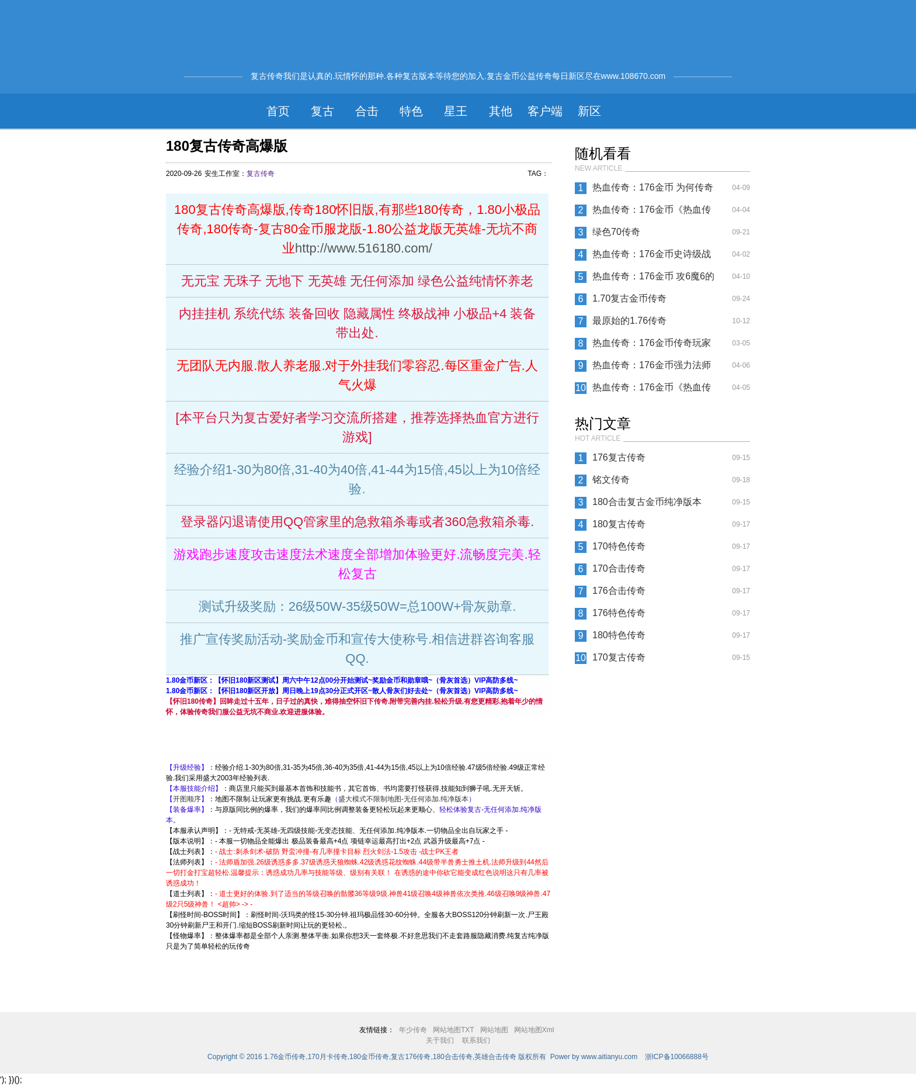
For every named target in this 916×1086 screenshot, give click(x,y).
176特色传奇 (619, 613)
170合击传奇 (619, 568)
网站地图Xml (534, 1030)
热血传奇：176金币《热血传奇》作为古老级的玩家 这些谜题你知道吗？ (654, 213)
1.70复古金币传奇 (629, 298)
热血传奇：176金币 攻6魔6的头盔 (653, 279)
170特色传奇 (619, 546)
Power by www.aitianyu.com (593, 1057)
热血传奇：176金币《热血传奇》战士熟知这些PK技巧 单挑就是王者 (651, 390)
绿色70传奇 (616, 232)
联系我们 (476, 1040)
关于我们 (440, 1040)
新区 (589, 111)
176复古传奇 (619, 457)
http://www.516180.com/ (363, 248)
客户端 (545, 111)
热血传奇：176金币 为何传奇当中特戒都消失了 (652, 190)
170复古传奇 (619, 657)
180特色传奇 (619, 635)
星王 (455, 111)
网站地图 (494, 1030)
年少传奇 (413, 1030)
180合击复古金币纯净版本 (647, 502)
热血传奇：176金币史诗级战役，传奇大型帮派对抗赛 (651, 257)
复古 (322, 111)
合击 (367, 111)
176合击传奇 (619, 591)
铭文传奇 (611, 480)
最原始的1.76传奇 (629, 321)
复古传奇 (261, 174)
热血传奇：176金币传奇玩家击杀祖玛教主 (651, 346)
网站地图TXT (453, 1030)
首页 (278, 111)
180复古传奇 (619, 524)
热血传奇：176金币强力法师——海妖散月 (651, 368)
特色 (411, 111)
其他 (500, 111)
